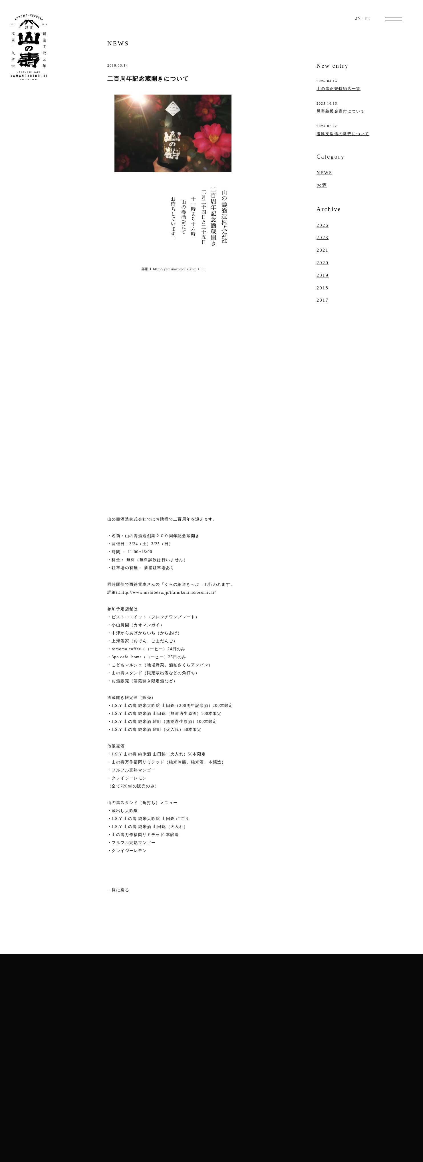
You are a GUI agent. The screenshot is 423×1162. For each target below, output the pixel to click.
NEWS (118, 43)
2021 (323, 250)
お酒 (322, 185)
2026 (323, 225)
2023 (323, 237)
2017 (323, 300)
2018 (323, 287)
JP (357, 19)
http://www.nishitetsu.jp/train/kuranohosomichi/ (168, 592)
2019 (323, 275)
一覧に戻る (118, 890)
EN (367, 19)
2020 (323, 262)
